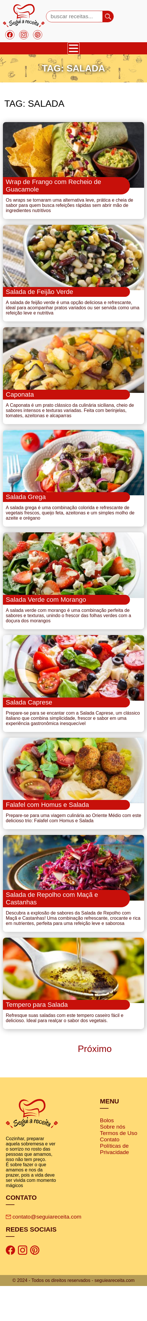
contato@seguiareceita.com (43, 1252)
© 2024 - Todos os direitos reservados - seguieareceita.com (73, 1315)
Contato (109, 1174)
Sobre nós (112, 1162)
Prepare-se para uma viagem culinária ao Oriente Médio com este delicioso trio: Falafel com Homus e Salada (73, 845)
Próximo (93, 1084)
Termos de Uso (118, 1168)
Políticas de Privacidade (114, 1184)
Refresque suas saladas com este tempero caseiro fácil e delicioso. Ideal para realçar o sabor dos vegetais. (64, 1053)
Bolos (107, 1155)
